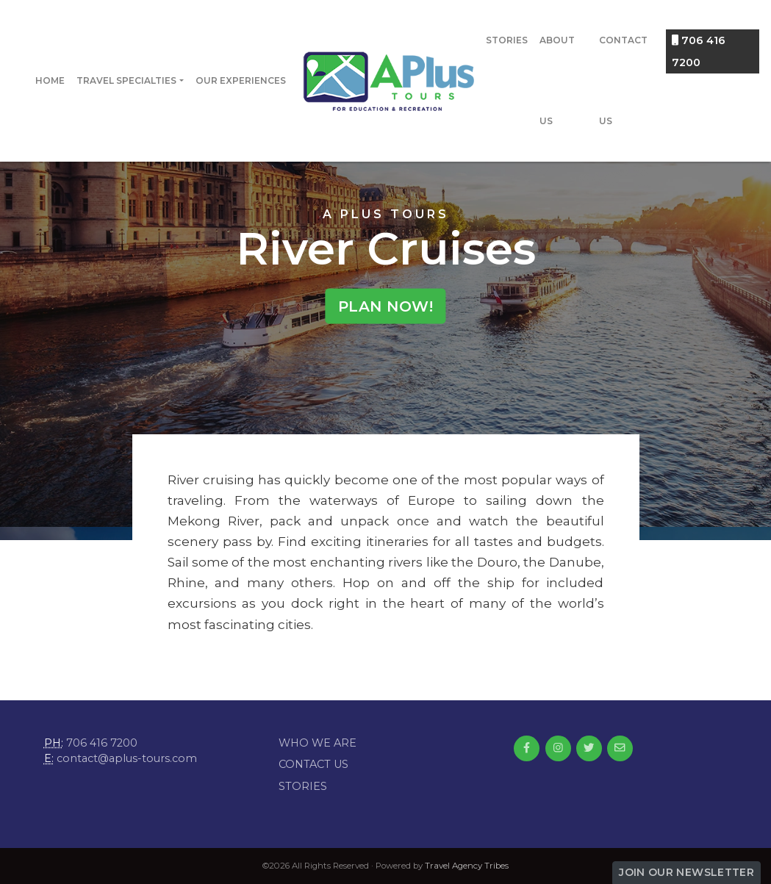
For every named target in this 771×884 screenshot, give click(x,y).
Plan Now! (386, 306)
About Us (557, 80)
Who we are (317, 743)
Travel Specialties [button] (126, 80)
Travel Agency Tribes (467, 865)
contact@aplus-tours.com (127, 758)
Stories (507, 40)
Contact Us (623, 80)
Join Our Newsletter (686, 872)
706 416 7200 (698, 51)
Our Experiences (241, 80)
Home (50, 80)
